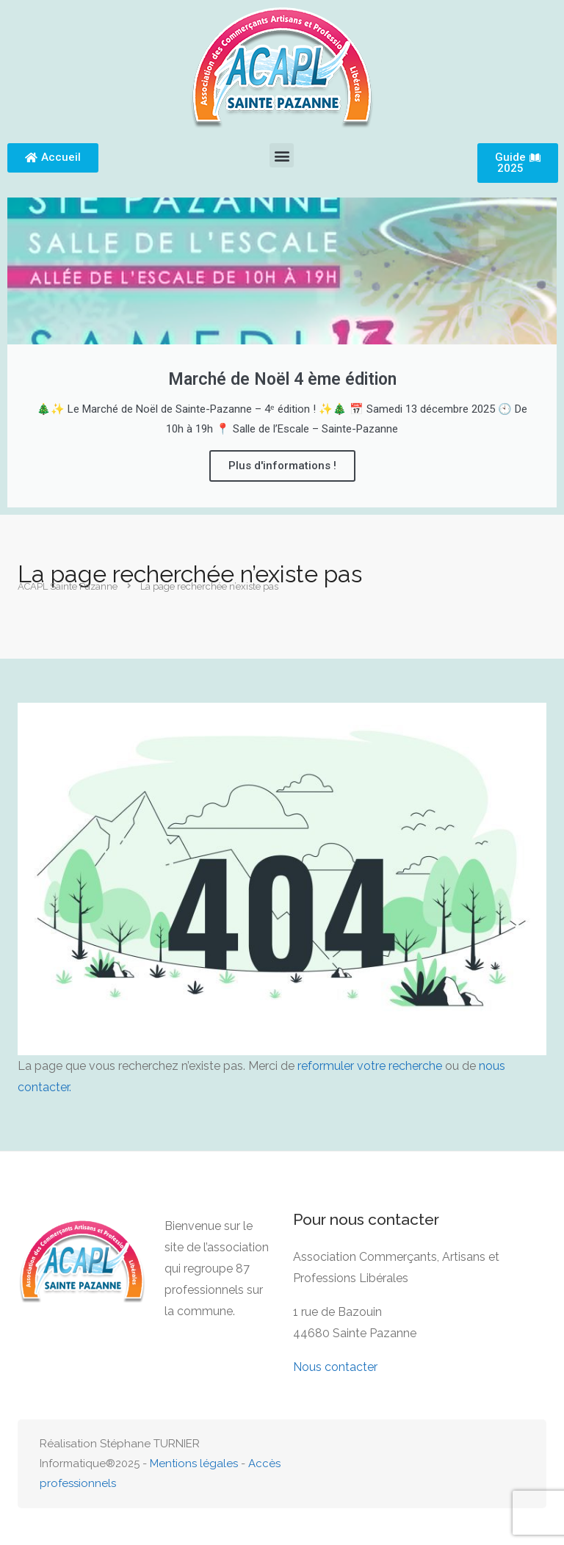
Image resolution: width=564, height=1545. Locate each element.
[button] (282, 155)
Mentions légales (194, 1463)
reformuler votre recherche (369, 1066)
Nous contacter (335, 1367)
